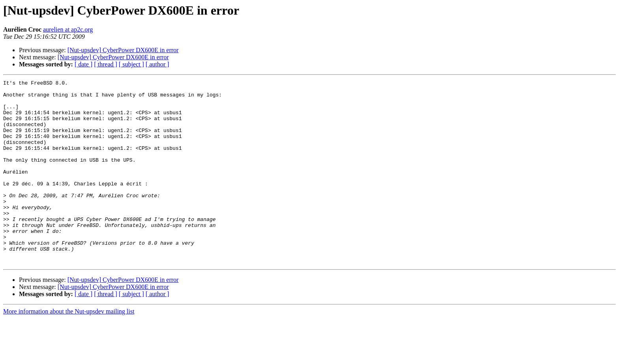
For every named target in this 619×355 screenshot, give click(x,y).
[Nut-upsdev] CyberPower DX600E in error (123, 50)
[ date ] (83, 64)
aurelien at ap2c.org (68, 29)
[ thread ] (105, 64)
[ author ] (157, 64)
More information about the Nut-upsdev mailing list (68, 348)
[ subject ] (131, 64)
